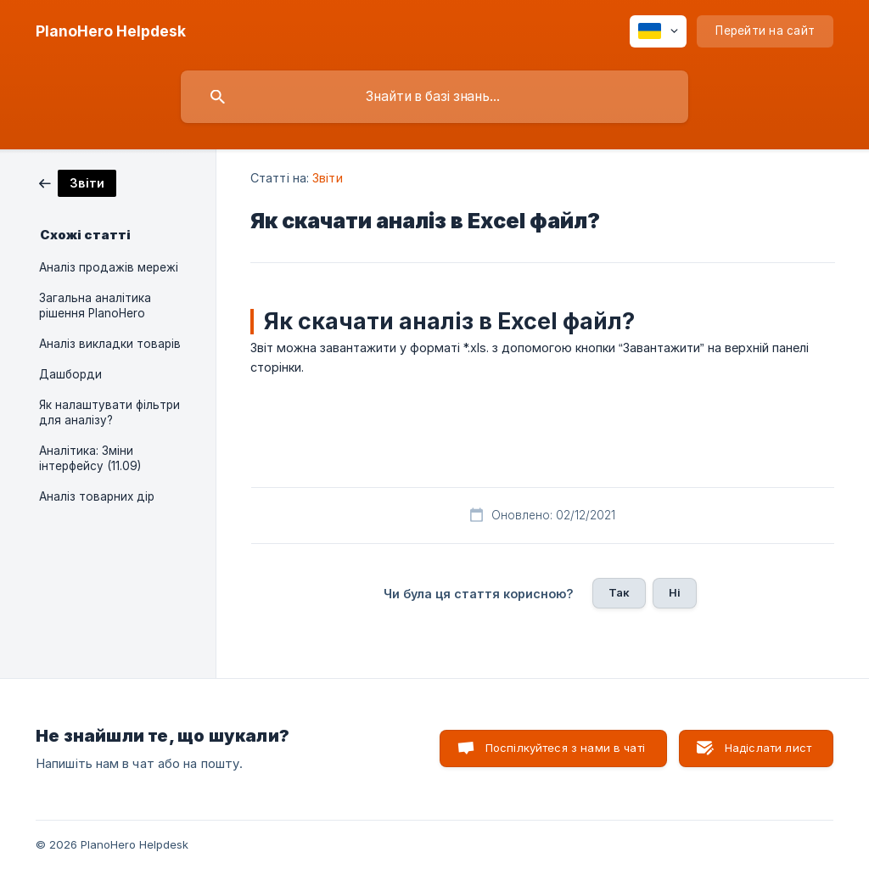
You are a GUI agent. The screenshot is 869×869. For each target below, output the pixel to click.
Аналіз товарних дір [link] (96, 496)
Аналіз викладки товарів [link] (110, 343)
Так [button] (619, 592)
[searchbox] (434, 96)
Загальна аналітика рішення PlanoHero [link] (95, 305)
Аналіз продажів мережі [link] (108, 267)
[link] (77, 182)
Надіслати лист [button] (768, 747)
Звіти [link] (327, 178)
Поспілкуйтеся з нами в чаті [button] (565, 747)
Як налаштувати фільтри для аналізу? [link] (109, 412)
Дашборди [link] (70, 374)
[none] (111, 31)
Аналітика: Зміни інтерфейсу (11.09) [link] (90, 458)
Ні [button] (675, 592)
